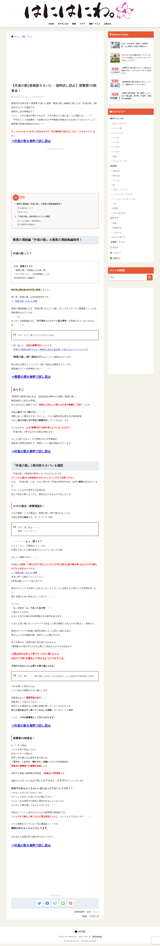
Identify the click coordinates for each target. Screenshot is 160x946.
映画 (74, 24)
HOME (51, 24)
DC (113, 185)
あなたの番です (119, 237)
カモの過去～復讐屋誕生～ (30, 222)
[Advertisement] (55, 59)
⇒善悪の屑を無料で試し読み (31, 377)
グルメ (114, 248)
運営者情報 (97, 939)
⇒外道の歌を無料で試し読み (31, 141)
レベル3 (115, 147)
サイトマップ (84, 939)
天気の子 (116, 171)
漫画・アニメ (94, 24)
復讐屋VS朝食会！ (27, 226)
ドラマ (82, 24)
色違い (115, 156)
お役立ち (108, 24)
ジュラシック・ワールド (122, 195)
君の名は (116, 176)
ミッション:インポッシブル (124, 199)
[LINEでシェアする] (64, 905)
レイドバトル (118, 133)
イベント (116, 254)
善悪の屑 (95, 918)
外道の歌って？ (25, 208)
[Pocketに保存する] (73, 905)
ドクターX (116, 233)
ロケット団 (117, 128)
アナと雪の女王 (119, 213)
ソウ (114, 204)
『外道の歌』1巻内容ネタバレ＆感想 (32, 217)
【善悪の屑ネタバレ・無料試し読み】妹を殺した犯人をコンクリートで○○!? (56, 350)
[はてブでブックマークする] (55, 905)
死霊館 (115, 209)
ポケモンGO (63, 24)
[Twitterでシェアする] (36, 905)
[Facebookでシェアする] (45, 905)
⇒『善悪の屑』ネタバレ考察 (25, 302)
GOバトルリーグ (119, 124)
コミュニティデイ (120, 161)
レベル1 (115, 138)
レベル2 (115, 142)
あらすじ (22, 212)
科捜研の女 (117, 228)
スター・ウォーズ (120, 190)
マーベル (116, 181)
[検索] (149, 278)
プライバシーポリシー (67, 939)
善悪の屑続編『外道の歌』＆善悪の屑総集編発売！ (39, 204)
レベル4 (115, 152)
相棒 (114, 224)
